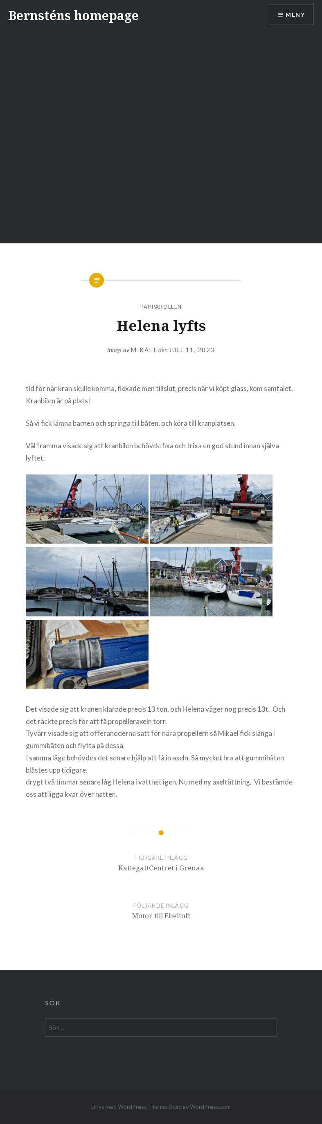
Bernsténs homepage (73, 15)
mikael (144, 349)
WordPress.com (210, 1106)
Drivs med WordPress (119, 1106)
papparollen (161, 306)
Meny (295, 14)
